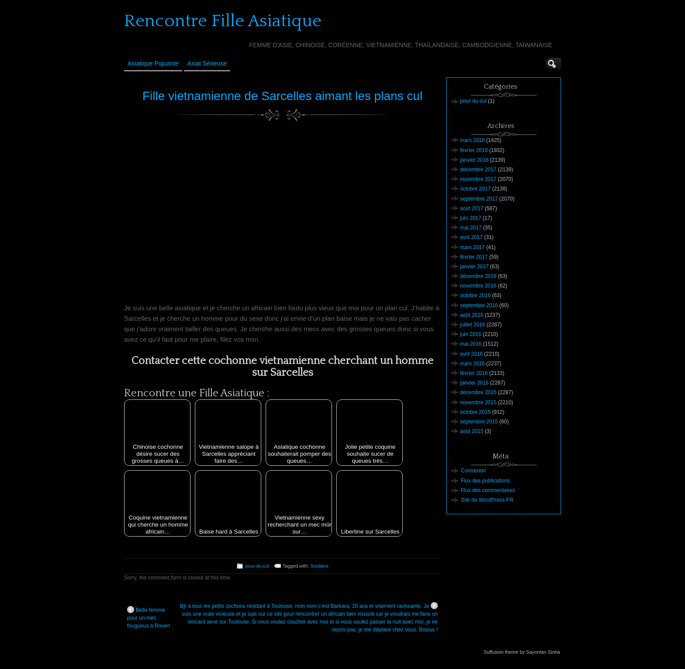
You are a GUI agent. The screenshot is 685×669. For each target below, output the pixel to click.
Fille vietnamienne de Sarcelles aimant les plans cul (282, 96)
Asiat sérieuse (207, 63)
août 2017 (471, 208)
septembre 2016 (479, 305)
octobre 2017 (475, 189)
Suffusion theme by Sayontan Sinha (522, 652)
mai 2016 (470, 344)
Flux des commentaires (488, 490)
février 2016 (474, 373)
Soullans (319, 565)
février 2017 (474, 257)
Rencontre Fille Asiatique (223, 21)
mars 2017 (472, 247)
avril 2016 (471, 354)
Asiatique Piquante (153, 63)
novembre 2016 (478, 286)
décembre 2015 (478, 392)
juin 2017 (470, 218)
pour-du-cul (257, 565)
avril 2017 (471, 237)
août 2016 (471, 315)
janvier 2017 (474, 266)
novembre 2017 (478, 179)
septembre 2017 (479, 199)
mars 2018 (472, 140)
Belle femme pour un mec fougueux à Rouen (148, 617)
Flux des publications (485, 481)
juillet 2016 (472, 325)
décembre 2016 (478, 276)
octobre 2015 (475, 412)
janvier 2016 (474, 383)
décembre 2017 (478, 169)
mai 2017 (470, 228)
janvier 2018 (474, 160)
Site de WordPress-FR (487, 500)
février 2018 (474, 150)
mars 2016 (472, 363)
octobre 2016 (475, 295)
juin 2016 (470, 334)
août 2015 (471, 431)
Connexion (473, 471)
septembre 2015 (479, 422)
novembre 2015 (478, 402)
